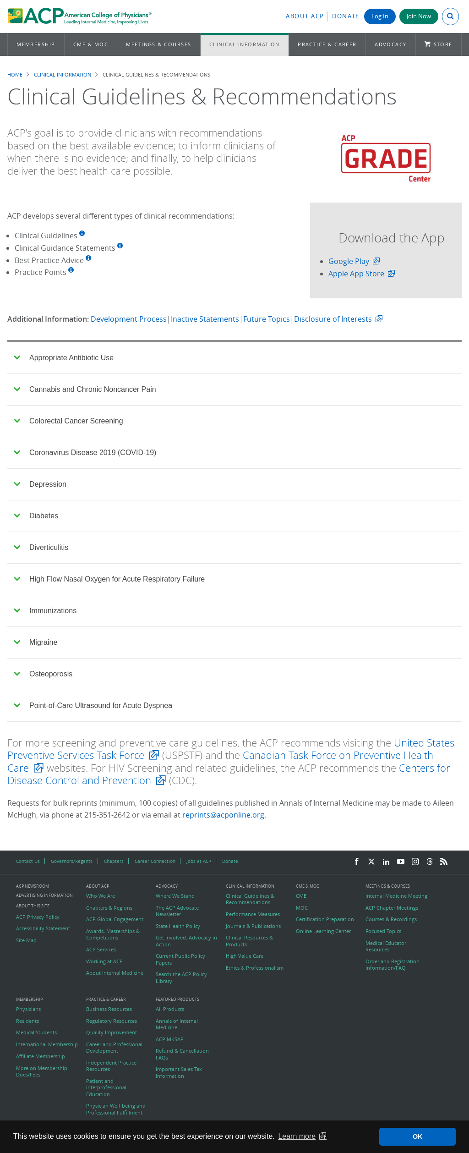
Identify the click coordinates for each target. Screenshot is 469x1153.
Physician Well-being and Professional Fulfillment (116, 1109)
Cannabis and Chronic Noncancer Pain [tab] (85, 389)
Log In (379, 16)
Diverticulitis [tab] (41, 547)
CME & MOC (90, 44)
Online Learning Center (323, 931)
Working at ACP (104, 961)
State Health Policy (178, 926)
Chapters (114, 861)
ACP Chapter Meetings (391, 908)
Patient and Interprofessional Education (106, 1088)
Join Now (419, 16)
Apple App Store (356, 274)
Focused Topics (383, 931)
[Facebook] (356, 862)
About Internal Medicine (114, 973)
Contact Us (28, 861)
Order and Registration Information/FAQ (392, 964)
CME (301, 896)
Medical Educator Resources (385, 946)
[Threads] (429, 862)
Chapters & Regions (109, 908)
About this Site (32, 905)
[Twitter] (371, 862)
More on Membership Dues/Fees (41, 1071)
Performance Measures (253, 914)
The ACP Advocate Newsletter (177, 911)
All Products (170, 1009)
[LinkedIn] (386, 862)
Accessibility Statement (43, 928)
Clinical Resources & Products (249, 940)
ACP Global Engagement (114, 919)
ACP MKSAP (170, 1039)
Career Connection (155, 861)
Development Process (129, 319)
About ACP (305, 16)
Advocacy (391, 44)
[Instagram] (415, 862)
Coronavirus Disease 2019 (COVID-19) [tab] (85, 452)
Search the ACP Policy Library (181, 977)
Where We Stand (175, 896)
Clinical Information (244, 44)
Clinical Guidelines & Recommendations (250, 899)
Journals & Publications (253, 926)
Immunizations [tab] (45, 611)
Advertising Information (44, 895)
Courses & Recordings (391, 919)
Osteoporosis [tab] (43, 674)
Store (443, 44)
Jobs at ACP (198, 861)
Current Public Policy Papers (180, 959)
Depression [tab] (40, 484)
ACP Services (101, 949)
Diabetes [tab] (36, 516)
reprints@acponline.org (223, 815)
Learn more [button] (297, 1136)
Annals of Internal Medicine (177, 1024)
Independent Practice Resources (111, 1066)
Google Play (348, 261)
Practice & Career (327, 44)
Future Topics (266, 319)
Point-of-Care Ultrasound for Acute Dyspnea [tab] (93, 705)
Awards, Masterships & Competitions (113, 934)
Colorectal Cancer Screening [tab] (68, 421)
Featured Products (177, 999)
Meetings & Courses (158, 44)
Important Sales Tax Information (179, 1072)
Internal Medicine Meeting (396, 896)
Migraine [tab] (35, 642)
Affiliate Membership (40, 1056)
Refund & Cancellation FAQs (182, 1054)
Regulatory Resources (111, 1021)
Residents (27, 1021)
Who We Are (100, 896)
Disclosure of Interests (333, 319)
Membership (35, 44)
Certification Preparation (325, 919)
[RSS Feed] (443, 862)
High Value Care (244, 956)
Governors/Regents (72, 861)
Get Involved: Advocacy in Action (186, 940)
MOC (302, 908)
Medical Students (36, 1032)
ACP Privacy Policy (38, 917)
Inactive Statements (205, 319)
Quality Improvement (111, 1032)
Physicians (28, 1009)
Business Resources (109, 1009)
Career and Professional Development (114, 1047)
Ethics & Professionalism (255, 968)
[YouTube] (400, 862)
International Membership (47, 1044)
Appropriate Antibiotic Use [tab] (64, 358)
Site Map (26, 940)
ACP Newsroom (32, 886)
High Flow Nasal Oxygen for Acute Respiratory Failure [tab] (109, 579)
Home (14, 74)
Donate (346, 16)
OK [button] (418, 1136)
